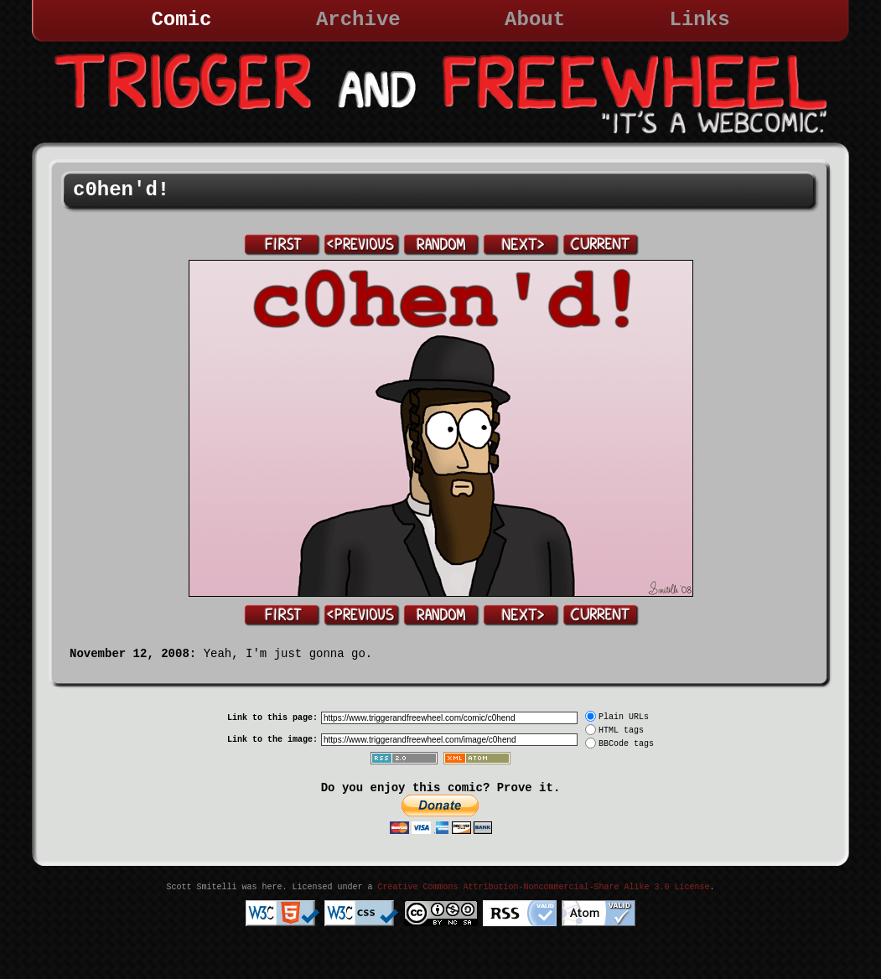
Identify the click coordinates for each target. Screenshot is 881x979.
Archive (358, 19)
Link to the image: (272, 739)
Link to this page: (272, 718)
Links (700, 19)
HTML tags (621, 730)
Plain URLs (624, 717)
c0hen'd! (121, 190)
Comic (181, 19)
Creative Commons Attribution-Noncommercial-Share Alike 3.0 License (543, 887)
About (535, 19)
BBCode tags (626, 743)
